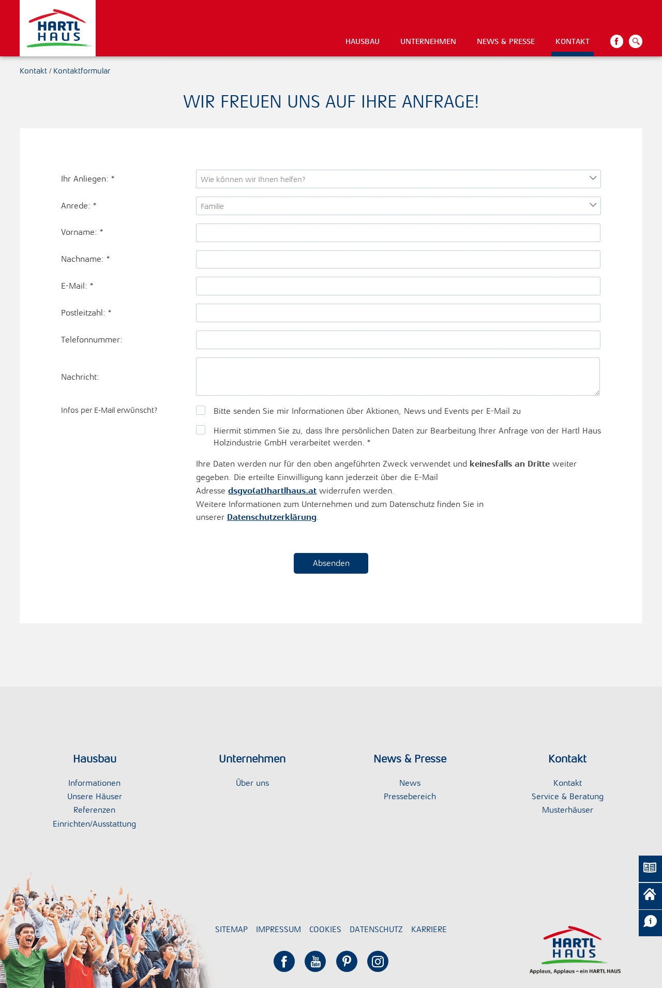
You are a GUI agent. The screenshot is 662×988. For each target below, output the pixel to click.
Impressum (278, 929)
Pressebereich (410, 796)
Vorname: (82, 232)
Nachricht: (80, 377)
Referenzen (94, 810)
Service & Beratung (568, 796)
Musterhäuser (567, 810)
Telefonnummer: (92, 340)
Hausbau (362, 41)
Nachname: (85, 259)
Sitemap (231, 929)
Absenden (331, 563)
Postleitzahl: (86, 313)
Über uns (252, 783)
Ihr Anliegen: (87, 179)
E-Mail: (77, 286)
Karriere (429, 929)
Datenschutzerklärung (272, 517)
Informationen (94, 783)
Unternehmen (428, 41)
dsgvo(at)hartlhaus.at (272, 491)
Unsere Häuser (94, 796)
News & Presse (506, 41)
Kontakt (572, 41)
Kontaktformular (81, 70)
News (409, 783)
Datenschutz (376, 929)
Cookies (325, 929)
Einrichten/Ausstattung (94, 824)
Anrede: (78, 206)
